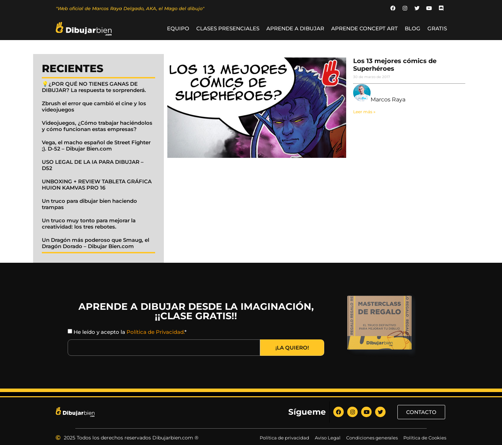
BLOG (412, 28)
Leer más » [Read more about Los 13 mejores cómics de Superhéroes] (364, 111)
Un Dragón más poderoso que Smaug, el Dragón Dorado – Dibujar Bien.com (95, 243)
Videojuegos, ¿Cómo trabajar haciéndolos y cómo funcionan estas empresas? (97, 126)
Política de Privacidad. (155, 332)
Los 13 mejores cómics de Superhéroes (394, 65)
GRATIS (437, 28)
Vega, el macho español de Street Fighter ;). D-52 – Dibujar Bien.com (96, 145)
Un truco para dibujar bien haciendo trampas (89, 204)
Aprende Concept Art (364, 28)
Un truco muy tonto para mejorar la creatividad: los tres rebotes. (89, 223)
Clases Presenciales (227, 28)
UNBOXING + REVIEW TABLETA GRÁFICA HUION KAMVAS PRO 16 (97, 184)
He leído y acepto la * (130, 332)
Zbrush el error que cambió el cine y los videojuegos (94, 106)
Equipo (178, 28)
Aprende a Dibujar (295, 28)
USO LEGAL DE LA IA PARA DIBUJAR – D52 (93, 165)
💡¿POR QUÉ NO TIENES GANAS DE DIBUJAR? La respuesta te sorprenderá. (94, 87)
